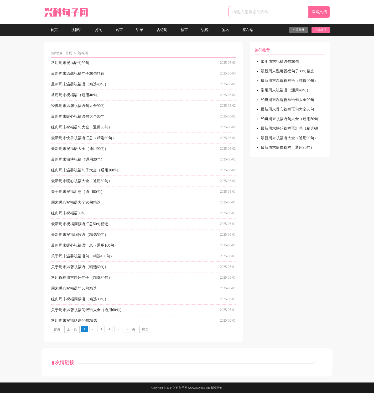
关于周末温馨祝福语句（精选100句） (82, 256)
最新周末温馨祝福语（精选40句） (79, 84)
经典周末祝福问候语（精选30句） (79, 299)
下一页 (130, 329)
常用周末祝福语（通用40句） (76, 95)
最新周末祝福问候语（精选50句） (79, 235)
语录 (139, 30)
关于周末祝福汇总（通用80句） (77, 192)
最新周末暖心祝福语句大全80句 (77, 116)
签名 (225, 30)
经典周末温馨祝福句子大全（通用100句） (86, 170)
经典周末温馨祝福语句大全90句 (77, 106)
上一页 (72, 329)
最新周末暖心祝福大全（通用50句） (81, 181)
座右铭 (247, 30)
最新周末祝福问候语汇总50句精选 (79, 224)
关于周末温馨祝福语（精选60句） (79, 267)
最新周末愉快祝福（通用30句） (77, 159)
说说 (204, 30)
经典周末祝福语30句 (68, 213)
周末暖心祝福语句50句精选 (74, 288)
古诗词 (162, 30)
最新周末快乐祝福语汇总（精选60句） (83, 138)
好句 (98, 30)
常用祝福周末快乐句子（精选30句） (81, 278)
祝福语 (76, 30)
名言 (119, 30)
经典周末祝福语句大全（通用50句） (81, 127)
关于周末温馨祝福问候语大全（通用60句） (87, 310)
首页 (54, 30)
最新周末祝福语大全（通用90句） (79, 149)
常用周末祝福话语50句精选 (74, 321)
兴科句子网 (180, 387)
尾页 (145, 329)
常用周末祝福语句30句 (70, 63)
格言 (184, 30)
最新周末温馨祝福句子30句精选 (77, 73)
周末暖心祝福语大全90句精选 (76, 202)
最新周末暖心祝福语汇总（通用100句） (84, 245)
